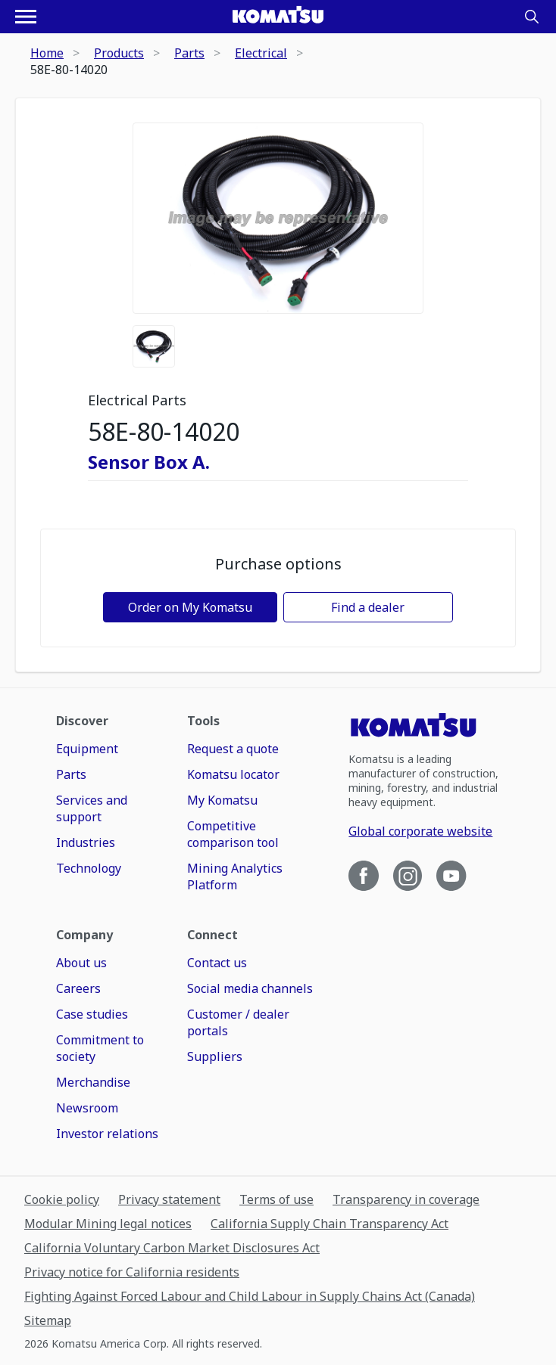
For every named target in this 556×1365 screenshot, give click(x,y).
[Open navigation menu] (25, 16)
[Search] (532, 17)
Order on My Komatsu (190, 607)
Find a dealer (368, 607)
